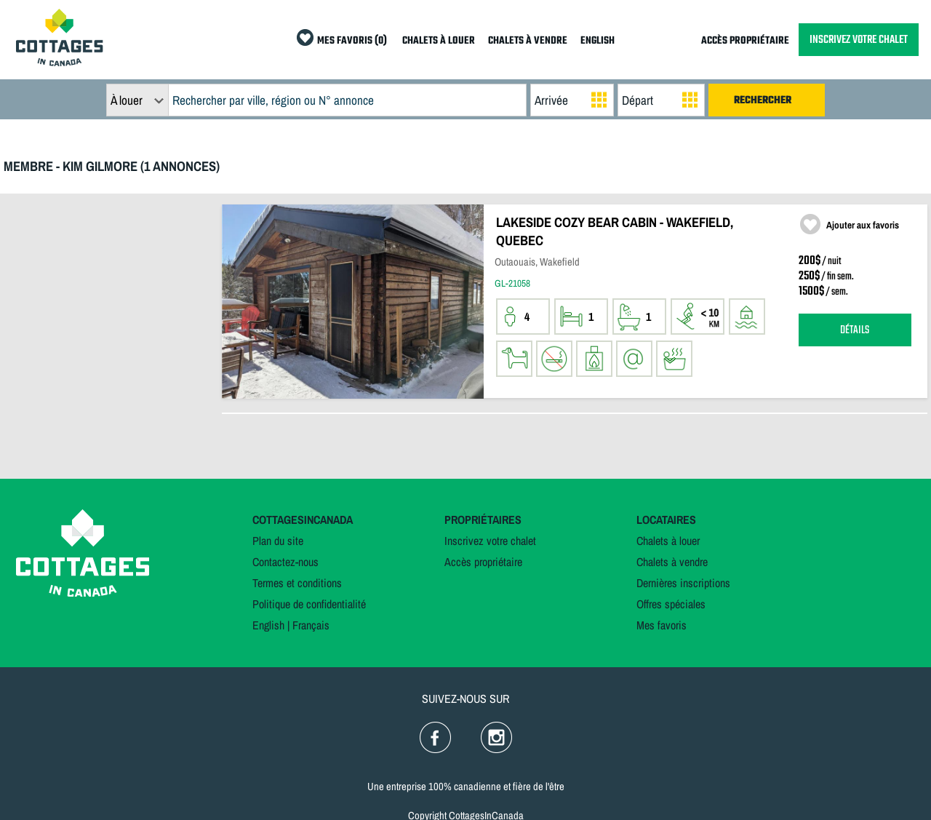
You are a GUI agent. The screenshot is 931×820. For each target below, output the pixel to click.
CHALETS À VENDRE (527, 41)
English (268, 625)
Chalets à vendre (672, 562)
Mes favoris (661, 625)
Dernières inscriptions (683, 583)
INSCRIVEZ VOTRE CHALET (859, 40)
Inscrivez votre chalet (490, 541)
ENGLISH (597, 41)
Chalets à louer (668, 541)
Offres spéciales (671, 604)
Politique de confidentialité (309, 604)
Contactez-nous (285, 562)
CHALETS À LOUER (438, 41)
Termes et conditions (297, 583)
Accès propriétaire (483, 562)
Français (310, 625)
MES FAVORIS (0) (352, 41)
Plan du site (277, 541)
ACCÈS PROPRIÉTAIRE (745, 41)
